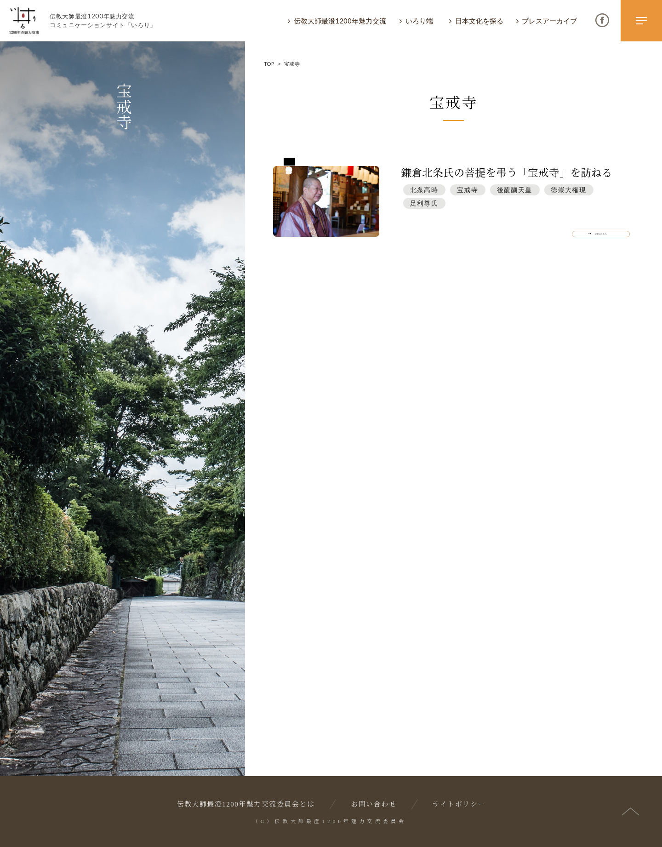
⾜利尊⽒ (424, 203)
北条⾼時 (424, 190)
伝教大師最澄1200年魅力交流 (340, 21)
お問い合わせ (373, 804)
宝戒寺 (467, 190)
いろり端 (419, 21)
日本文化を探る (479, 21)
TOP (269, 64)
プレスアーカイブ (549, 21)
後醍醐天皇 (514, 190)
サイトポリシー (459, 804)
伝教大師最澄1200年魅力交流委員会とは (245, 804)
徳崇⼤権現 (568, 190)
